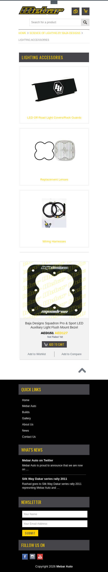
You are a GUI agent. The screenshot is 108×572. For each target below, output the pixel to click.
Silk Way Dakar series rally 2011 (44, 478)
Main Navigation (23, 23)
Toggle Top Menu (54, 2)
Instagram (32, 556)
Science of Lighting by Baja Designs (55, 33)
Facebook (25, 556)
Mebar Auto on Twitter (37, 460)
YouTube (40, 556)
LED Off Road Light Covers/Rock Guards (54, 117)
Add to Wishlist (37, 354)
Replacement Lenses (54, 179)
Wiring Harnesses (54, 241)
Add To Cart (56, 344)
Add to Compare (71, 354)
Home (22, 33)
